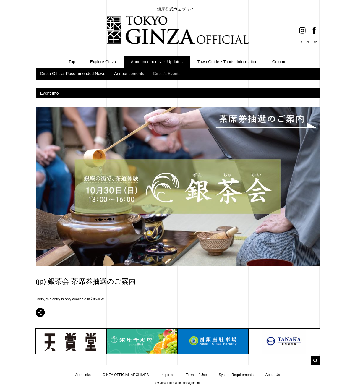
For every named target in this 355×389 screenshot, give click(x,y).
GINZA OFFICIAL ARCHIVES (126, 375)
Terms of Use (196, 375)
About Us (272, 375)
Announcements (129, 73)
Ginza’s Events (166, 73)
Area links (83, 375)
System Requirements (236, 375)
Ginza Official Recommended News (73, 73)
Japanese (97, 298)
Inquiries (167, 375)
